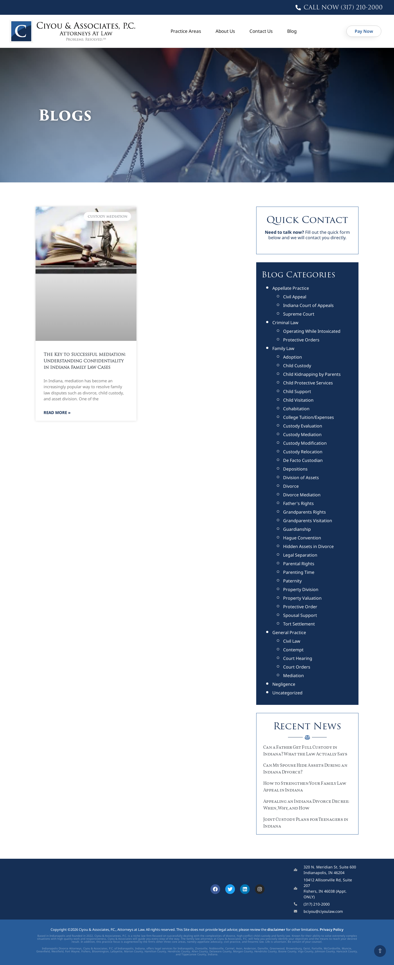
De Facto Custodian (303, 460)
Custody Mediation (302, 434)
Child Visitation (298, 400)
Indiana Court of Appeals (308, 305)
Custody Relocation (302, 452)
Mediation (293, 675)
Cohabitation (296, 409)
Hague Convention (302, 538)
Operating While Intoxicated (311, 331)
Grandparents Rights (304, 512)
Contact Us (261, 31)
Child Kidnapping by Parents (312, 374)
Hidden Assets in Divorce (308, 546)
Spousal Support (300, 615)
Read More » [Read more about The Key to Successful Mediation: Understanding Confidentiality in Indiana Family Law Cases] (57, 412)
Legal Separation (300, 555)
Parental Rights (298, 564)
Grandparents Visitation (307, 521)
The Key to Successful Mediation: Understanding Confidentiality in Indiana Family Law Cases (85, 361)
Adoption (292, 357)
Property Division (300, 589)
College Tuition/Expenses (308, 417)
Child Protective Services (308, 383)
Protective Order (300, 607)
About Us (225, 31)
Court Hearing (297, 658)
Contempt (293, 650)
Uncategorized (287, 693)
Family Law (283, 348)
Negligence (283, 684)
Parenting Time (298, 572)
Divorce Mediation (302, 495)
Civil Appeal (294, 297)
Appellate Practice (290, 288)
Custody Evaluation (302, 426)
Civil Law (291, 641)
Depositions (295, 469)
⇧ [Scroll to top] (380, 951)
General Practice (289, 632)
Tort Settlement (299, 624)
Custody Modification (305, 443)
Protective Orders (301, 340)
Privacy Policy (331, 929)
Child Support (297, 391)
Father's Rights (298, 503)
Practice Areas (186, 31)
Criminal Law (285, 323)
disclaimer (276, 929)
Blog (292, 31)
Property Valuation (302, 598)
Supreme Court (298, 314)
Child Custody (297, 366)
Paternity (292, 581)
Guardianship (297, 529)
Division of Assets (301, 477)
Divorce (291, 486)
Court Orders (296, 667)
